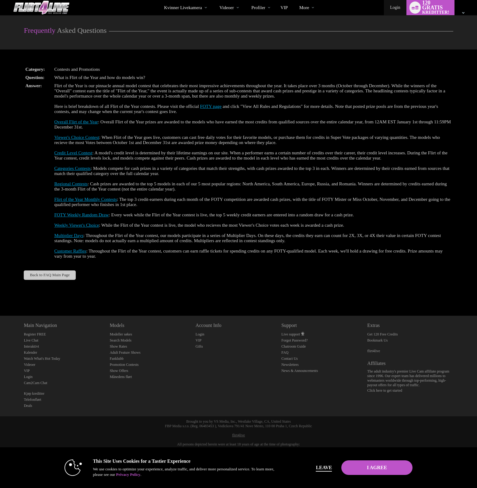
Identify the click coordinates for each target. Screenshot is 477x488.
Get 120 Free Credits (382, 334)
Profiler (258, 7)
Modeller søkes (121, 334)
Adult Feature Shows (125, 352)
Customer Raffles (70, 251)
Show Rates (118, 346)
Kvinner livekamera (183, 7)
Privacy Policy (128, 474)
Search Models (121, 340)
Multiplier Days (68, 235)
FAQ (284, 352)
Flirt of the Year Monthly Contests (85, 199)
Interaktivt (31, 346)
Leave (323, 467)
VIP (284, 7)
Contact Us (289, 358)
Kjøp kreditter (34, 393)
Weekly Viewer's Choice (76, 225)
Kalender (30, 352)
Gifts (199, 346)
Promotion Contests (124, 365)
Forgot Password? (294, 340)
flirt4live (373, 351)
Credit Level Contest (73, 152)
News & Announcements (299, 371)
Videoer (226, 7)
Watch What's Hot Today (42, 358)
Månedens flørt (121, 377)
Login (395, 7)
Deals (28, 406)
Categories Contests (72, 168)
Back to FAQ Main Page (50, 275)
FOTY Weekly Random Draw (81, 214)
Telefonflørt (32, 399)
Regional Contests (71, 183)
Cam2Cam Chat (35, 383)
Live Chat (31, 340)
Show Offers (119, 371)
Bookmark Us (377, 340)
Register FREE (35, 334)
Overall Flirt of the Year (76, 121)
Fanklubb (117, 358)
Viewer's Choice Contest (76, 137)
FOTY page (211, 106)
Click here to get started (384, 390)
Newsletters (290, 365)
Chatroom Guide (293, 346)
